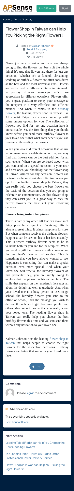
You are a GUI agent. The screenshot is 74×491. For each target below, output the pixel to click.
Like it (37, 366)
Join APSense (46, 8)
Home (6, 19)
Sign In (65, 8)
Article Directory (23, 19)
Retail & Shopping (37, 49)
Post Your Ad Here (17, 422)
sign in (30, 393)
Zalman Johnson (41, 45)
